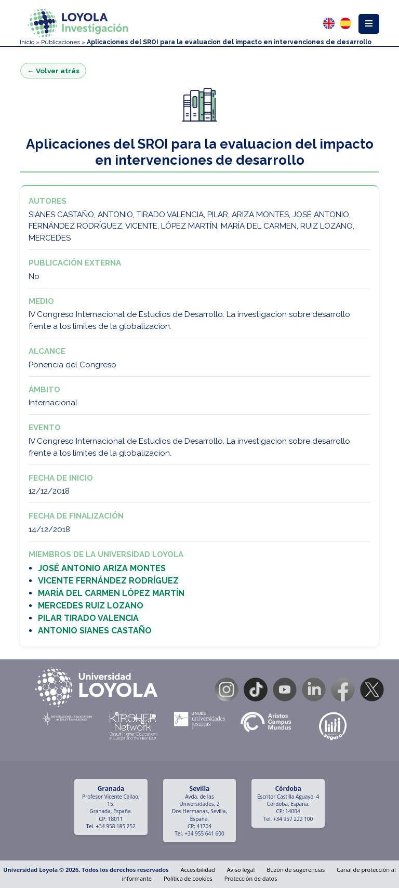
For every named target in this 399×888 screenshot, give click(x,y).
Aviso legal (241, 869)
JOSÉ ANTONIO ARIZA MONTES (102, 568)
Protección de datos (250, 878)
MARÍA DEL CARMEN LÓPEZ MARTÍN (111, 593)
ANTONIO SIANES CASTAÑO (95, 630)
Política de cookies (188, 878)
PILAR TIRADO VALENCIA (88, 618)
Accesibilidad (197, 869)
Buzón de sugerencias (296, 869)
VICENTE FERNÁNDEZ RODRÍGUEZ (108, 581)
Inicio (27, 42)
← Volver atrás (53, 71)
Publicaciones (60, 42)
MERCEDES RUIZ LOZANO (90, 606)
